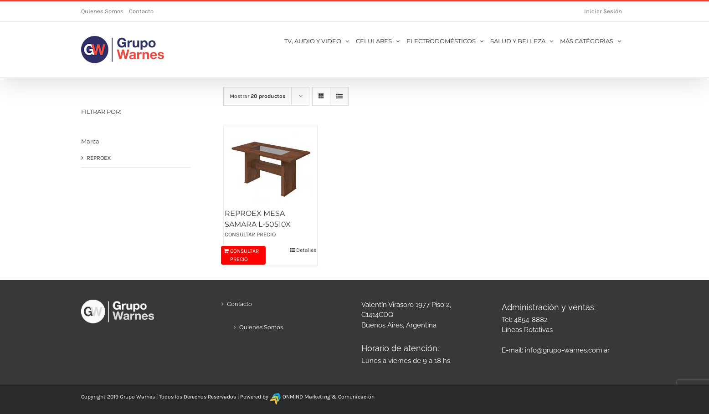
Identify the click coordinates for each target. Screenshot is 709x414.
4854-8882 (531, 320)
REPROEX (99, 157)
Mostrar (257, 96)
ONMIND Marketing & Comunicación (329, 397)
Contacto (141, 11)
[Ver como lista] (339, 96)
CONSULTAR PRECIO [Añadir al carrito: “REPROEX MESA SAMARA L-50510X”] (244, 255)
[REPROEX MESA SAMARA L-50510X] (270, 166)
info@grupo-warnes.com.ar (567, 350)
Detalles (306, 250)
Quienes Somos (102, 11)
